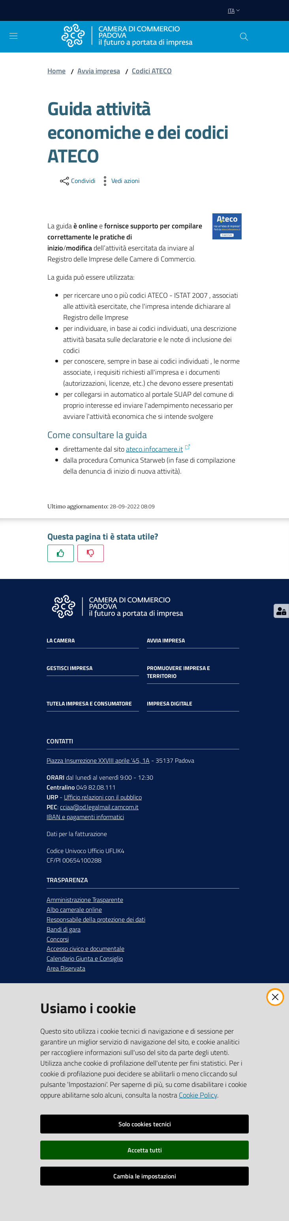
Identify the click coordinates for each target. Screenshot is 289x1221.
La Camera (61, 640)
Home (56, 70)
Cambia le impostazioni (144, 1176)
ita (235, 10)
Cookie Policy (198, 1095)
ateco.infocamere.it (158, 449)
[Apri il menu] (13, 36)
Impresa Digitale (169, 704)
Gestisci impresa (69, 668)
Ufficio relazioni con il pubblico (103, 797)
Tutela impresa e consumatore (89, 704)
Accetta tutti (145, 1150)
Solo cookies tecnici (144, 1124)
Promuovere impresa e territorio (178, 672)
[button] (244, 36)
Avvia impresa (98, 70)
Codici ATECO (152, 70)
